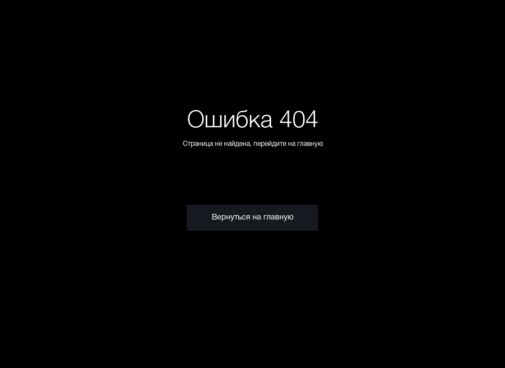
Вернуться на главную (253, 217)
